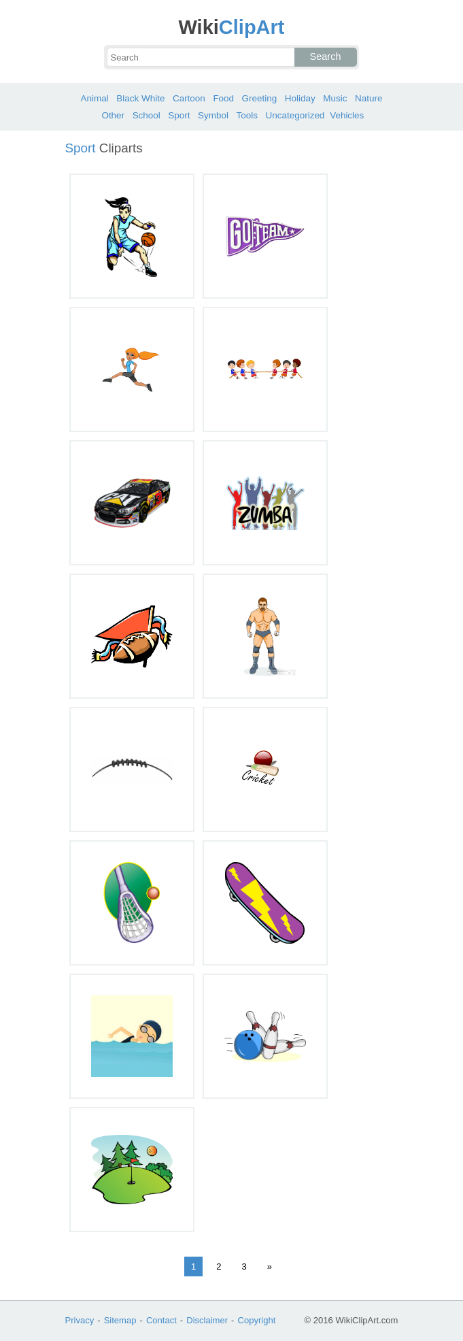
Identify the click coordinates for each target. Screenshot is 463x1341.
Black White (140, 98)
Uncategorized (295, 115)
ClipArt (231, 27)
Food (223, 98)
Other (112, 115)
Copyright (256, 1320)
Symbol (213, 115)
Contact (161, 1320)
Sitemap (120, 1320)
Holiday (300, 98)
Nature (368, 98)
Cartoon (189, 98)
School (146, 115)
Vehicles (347, 115)
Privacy (80, 1320)
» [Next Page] (269, 1266)
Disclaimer (207, 1320)
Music (335, 98)
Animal (95, 98)
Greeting (259, 98)
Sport (179, 115)
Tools (247, 115)
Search (325, 56)
